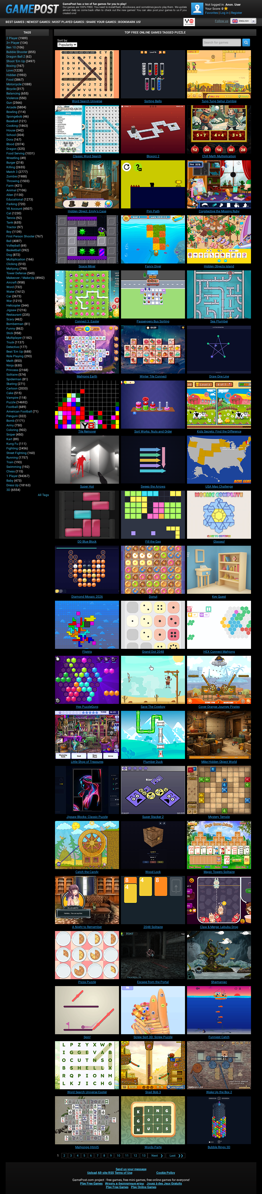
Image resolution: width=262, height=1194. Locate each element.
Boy (9, 232)
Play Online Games (143, 1187)
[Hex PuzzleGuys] (87, 680)
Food (10, 79)
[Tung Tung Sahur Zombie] (219, 74)
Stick (9, 333)
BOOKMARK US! (129, 22)
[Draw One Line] (219, 349)
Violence (12, 98)
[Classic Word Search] (87, 129)
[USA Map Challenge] (219, 459)
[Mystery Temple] (219, 790)
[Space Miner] (87, 239)
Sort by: (62, 40)
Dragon (11, 149)
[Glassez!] (219, 514)
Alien (9, 195)
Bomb (10, 420)
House (10, 130)
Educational (14, 199)
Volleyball (13, 245)
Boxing (11, 66)
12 (135, 1155)
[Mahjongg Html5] (87, 1120)
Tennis (10, 218)
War (9, 301)
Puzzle (11, 402)
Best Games (15, 22)
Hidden (11, 75)
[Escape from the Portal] (153, 955)
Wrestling (12, 158)
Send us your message (131, 1169)
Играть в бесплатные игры (124, 1183)
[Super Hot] (87, 459)
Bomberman (15, 324)
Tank (9, 222)
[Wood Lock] (153, 845)
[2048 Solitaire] (153, 900)
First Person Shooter (20, 236)
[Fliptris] (87, 624)
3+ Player (12, 43)
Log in (224, 13)
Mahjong (12, 268)
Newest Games (38, 22)
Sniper (10, 434)
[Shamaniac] (219, 955)
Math (10, 361)
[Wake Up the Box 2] (219, 1065)
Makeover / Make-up (20, 278)
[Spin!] (87, 1010)
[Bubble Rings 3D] (219, 1120)
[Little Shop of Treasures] (87, 735)
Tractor (11, 227)
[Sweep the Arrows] (153, 459)
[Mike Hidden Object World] (219, 735)
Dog (9, 255)
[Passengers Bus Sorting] (153, 294)
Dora (9, 139)
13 (144, 1155)
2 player (12, 38)
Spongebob (14, 116)
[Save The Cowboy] (153, 680)
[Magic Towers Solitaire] (219, 845)
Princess (12, 370)
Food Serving (15, 153)
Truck (10, 342)
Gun (9, 102)
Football (12, 407)
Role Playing (15, 356)
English (240, 21)
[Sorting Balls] (153, 74)
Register (236, 13)
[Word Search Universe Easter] (87, 1065)
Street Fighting (16, 453)
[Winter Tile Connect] (153, 349)
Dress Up (12, 485)
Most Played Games (68, 22)
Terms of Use (123, 1173)
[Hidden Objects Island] (219, 239)
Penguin (12, 416)
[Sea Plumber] (219, 294)
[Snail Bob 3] (153, 1065)
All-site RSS (106, 1173)
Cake (9, 393)
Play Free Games (91, 1183)
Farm (10, 185)
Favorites (211, 13)
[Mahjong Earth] (87, 349)
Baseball (12, 121)
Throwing (12, 181)
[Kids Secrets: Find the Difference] (219, 404)
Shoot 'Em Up (15, 61)
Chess (10, 471)
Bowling (11, 112)
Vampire (12, 397)
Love (9, 70)
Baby (9, 480)
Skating (11, 384)
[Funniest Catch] (219, 1010)
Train (10, 462)
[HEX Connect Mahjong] (219, 624)
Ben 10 (11, 47)
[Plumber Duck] (153, 735)
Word (10, 287)
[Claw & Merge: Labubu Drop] (219, 900)
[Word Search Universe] (87, 74)
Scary (10, 319)
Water (10, 291)
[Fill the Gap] (153, 514)
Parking (11, 204)
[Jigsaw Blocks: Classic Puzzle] (87, 790)
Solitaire (12, 374)
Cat (8, 213)
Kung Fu (12, 444)
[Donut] (153, 569)
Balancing (13, 93)
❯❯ (175, 1155)
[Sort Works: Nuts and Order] (153, 404)
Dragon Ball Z (15, 56)
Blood (10, 144)
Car (8, 296)
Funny (10, 328)
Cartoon (12, 388)
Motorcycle (13, 84)
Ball (9, 241)
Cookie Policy (165, 1173)
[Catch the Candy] (87, 845)
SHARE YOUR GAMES (101, 22)
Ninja (10, 365)
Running (12, 457)
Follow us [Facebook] (221, 21)
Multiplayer (14, 338)
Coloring (12, 430)
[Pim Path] (153, 184)
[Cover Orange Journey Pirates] (219, 680)
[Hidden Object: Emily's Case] (87, 184)
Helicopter (13, 305)
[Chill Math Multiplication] (219, 129)
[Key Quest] (219, 569)
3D (8, 490)
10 (118, 1155)
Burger (10, 162)
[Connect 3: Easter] (87, 294)
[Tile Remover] (87, 404)
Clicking (11, 264)
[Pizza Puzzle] (87, 955)
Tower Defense (16, 273)
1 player (12, 476)
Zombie (11, 176)
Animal (11, 190)
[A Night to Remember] (87, 900)
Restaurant (13, 314)
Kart (9, 439)
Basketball (13, 250)
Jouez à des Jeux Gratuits (164, 1183)
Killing (10, 167)
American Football (19, 411)
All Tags (43, 495)
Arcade (11, 107)
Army (10, 425)
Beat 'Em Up (14, 351)
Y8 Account (14, 208)
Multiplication (15, 259)
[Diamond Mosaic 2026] (87, 569)
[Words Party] (153, 1120)
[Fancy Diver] (153, 239)
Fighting (12, 448)
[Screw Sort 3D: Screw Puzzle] (153, 1010)
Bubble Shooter (16, 52)
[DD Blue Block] (87, 514)
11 (127, 1155)
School (11, 135)
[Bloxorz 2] (153, 129)
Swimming (13, 467)
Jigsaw (11, 310)
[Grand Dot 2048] (153, 624)
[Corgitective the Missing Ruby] (219, 184)
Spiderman (13, 379)
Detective (12, 347)
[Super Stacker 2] (153, 790)
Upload (92, 1173)
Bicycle (11, 89)
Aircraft (11, 282)
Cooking (12, 126)
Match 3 (12, 172)
